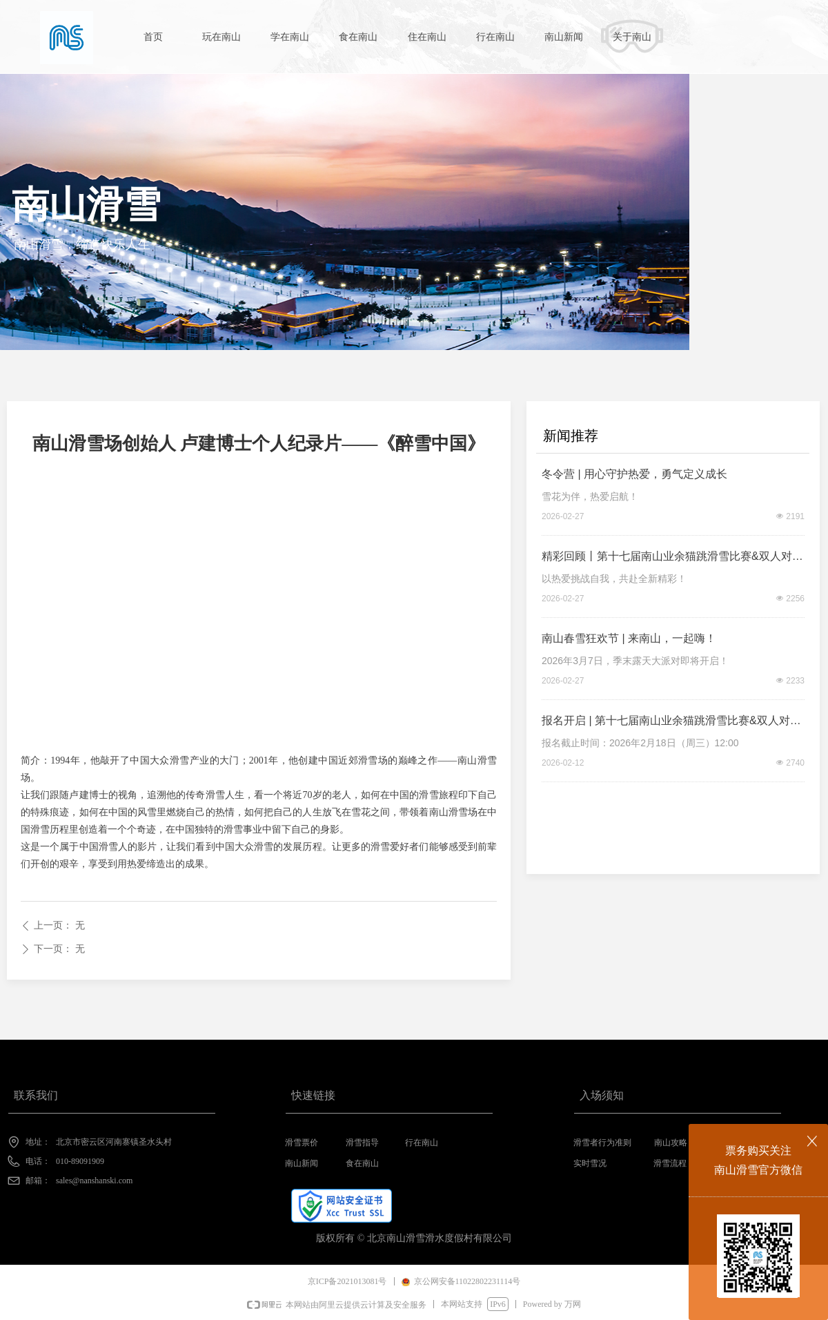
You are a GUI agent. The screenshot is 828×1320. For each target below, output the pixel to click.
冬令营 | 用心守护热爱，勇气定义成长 (634, 474)
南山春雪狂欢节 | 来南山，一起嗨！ (629, 638)
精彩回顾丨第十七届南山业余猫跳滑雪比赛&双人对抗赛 (672, 558)
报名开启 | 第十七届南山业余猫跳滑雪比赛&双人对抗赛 (671, 723)
